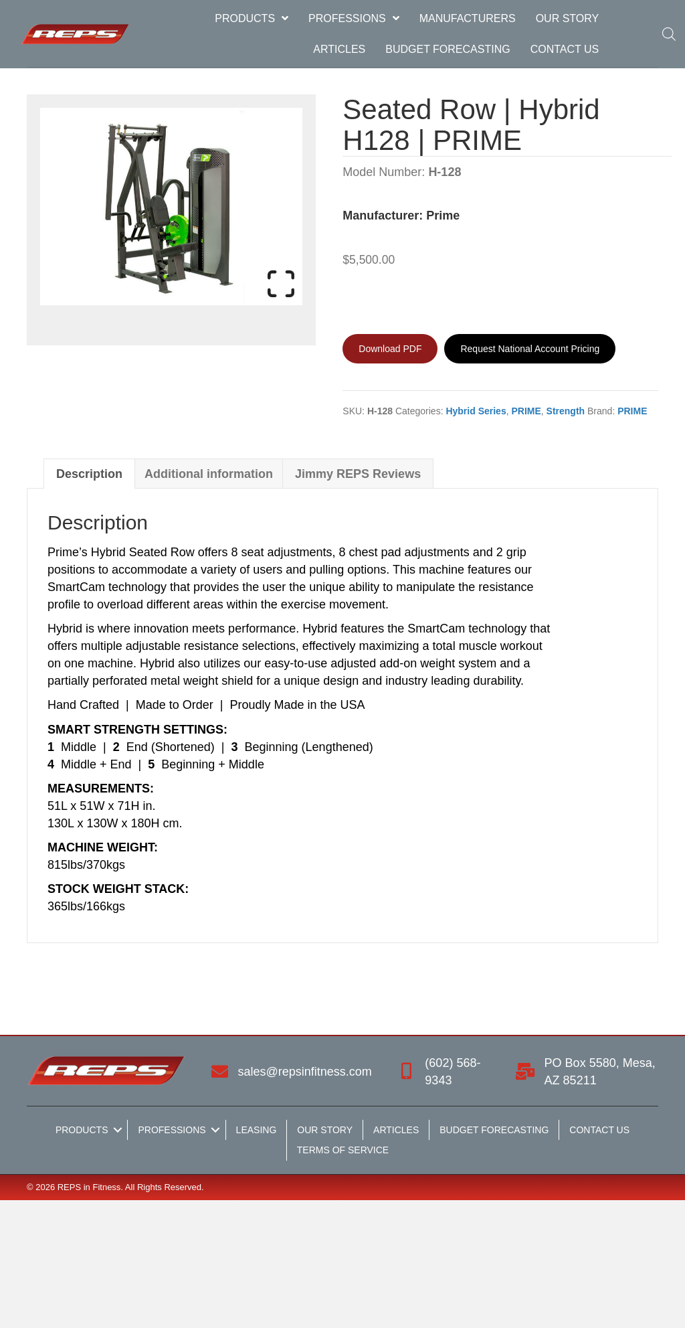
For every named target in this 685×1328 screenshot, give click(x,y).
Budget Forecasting (494, 1130)
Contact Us (599, 1130)
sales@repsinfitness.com (305, 1071)
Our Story (325, 1130)
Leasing (256, 1130)
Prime (443, 215)
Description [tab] (89, 474)
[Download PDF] (389, 348)
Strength (566, 411)
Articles (396, 1130)
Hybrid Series (476, 411)
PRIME (526, 411)
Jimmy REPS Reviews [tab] (358, 474)
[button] (117, 1130)
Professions (171, 1130)
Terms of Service (343, 1150)
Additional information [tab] (208, 474)
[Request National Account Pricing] (529, 348)
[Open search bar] (665, 33)
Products (82, 1130)
